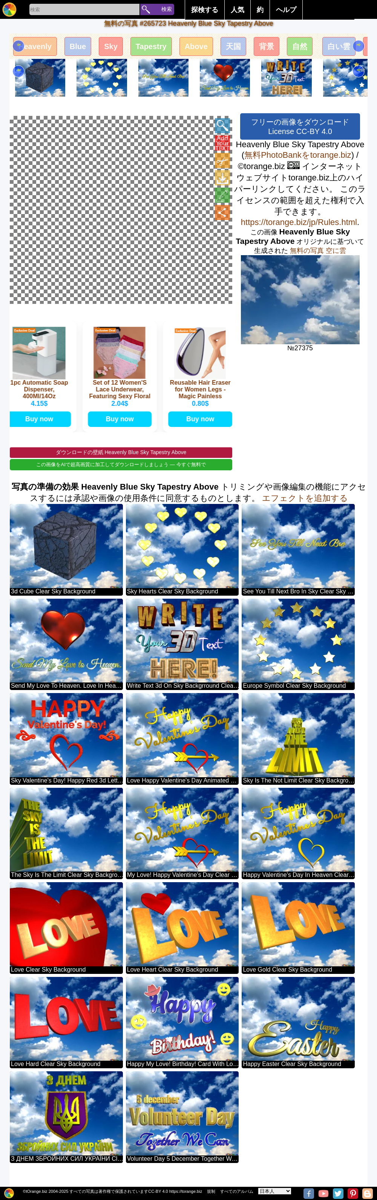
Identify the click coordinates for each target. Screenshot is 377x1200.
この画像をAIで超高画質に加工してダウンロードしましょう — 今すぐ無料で (120, 476)
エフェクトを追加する (305, 510)
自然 (326, 47)
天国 (254, 47)
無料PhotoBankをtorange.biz (297, 155)
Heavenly (37, 47)
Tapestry (164, 47)
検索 (166, 9)
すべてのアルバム (236, 1191)
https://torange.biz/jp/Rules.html (299, 222)
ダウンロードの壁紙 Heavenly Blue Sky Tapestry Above (121, 464)
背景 (290, 47)
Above (213, 47)
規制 (211, 1191)
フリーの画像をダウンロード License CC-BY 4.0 (300, 127)
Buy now (40, 429)
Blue (84, 47)
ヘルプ (286, 10)
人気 (237, 10)
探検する (204, 10)
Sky (120, 47)
